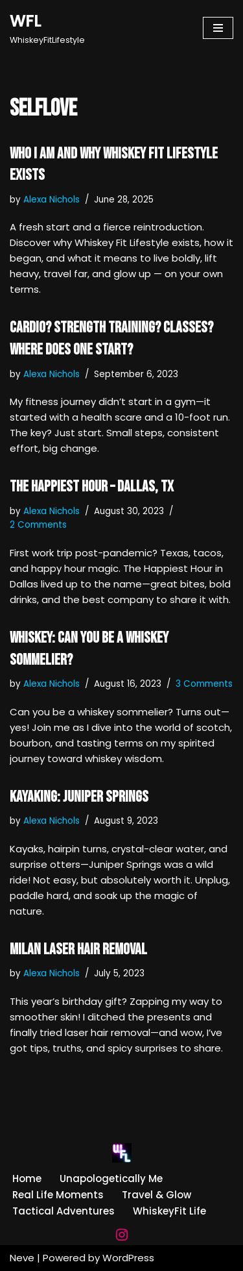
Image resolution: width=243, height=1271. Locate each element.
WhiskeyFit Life (169, 1211)
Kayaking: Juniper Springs (79, 796)
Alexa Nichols (51, 199)
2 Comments (38, 525)
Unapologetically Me (111, 1178)
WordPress (128, 1258)
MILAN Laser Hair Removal (78, 949)
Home (26, 1178)
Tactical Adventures (63, 1211)
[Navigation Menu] (218, 28)
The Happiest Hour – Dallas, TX (92, 486)
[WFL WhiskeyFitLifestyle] (47, 28)
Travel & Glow (156, 1195)
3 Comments (204, 684)
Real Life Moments (58, 1195)
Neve (22, 1258)
